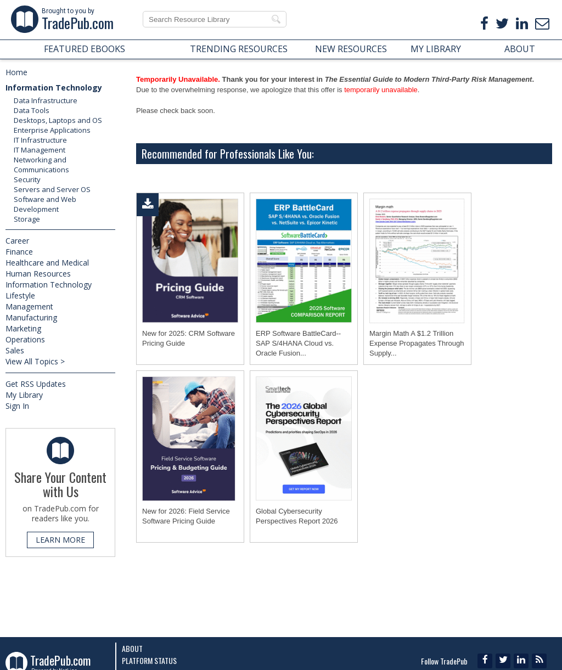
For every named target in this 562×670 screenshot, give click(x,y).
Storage (27, 219)
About (132, 648)
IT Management (39, 150)
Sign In (17, 406)
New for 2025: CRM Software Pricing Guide (188, 338)
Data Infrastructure (45, 100)
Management (29, 306)
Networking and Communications (41, 164)
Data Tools (31, 110)
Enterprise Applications (52, 130)
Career (17, 240)
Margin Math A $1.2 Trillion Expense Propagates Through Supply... (416, 343)
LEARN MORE (60, 539)
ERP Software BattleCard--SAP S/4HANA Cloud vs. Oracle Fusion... (298, 343)
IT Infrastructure (40, 140)
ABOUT (519, 49)
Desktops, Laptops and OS (58, 120)
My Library (24, 395)
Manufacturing (31, 317)
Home (16, 72)
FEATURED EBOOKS (84, 49)
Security (27, 179)
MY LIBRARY (436, 49)
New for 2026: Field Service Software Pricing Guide (186, 516)
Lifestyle (20, 295)
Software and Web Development (45, 204)
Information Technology (53, 87)
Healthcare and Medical (47, 262)
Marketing (23, 328)
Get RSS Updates (35, 384)
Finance (19, 251)
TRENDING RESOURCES (239, 49)
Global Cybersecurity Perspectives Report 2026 (297, 516)
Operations (25, 339)
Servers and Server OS (52, 189)
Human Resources (38, 273)
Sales (14, 350)
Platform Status (149, 660)
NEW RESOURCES (351, 49)
